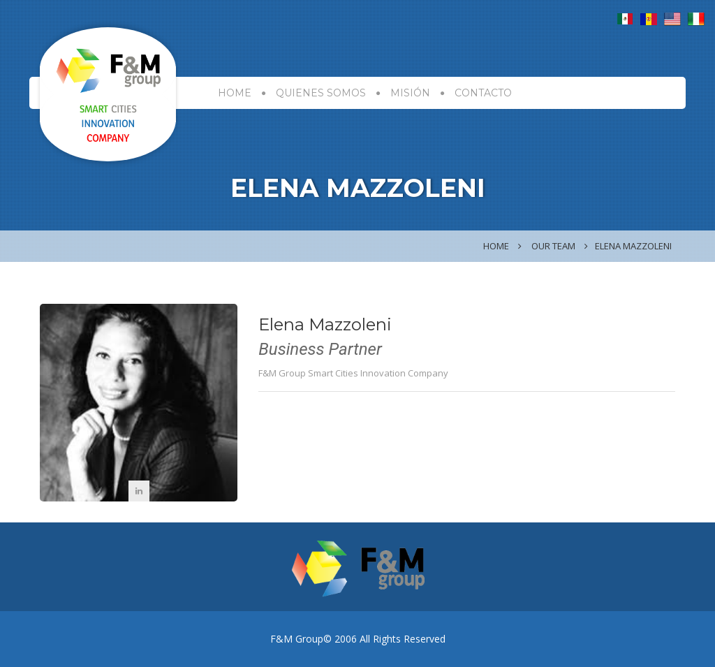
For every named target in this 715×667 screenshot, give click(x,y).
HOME (234, 93)
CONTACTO (483, 93)
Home (496, 246)
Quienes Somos (321, 93)
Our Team (553, 246)
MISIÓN (410, 93)
